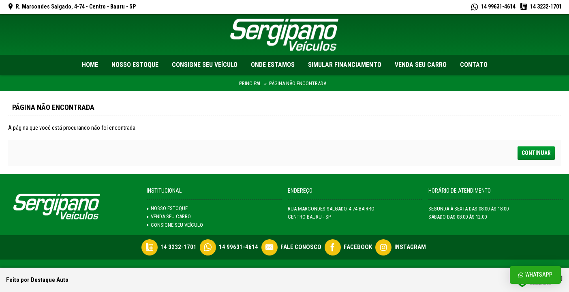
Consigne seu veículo (175, 225)
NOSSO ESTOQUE (167, 208)
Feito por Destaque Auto (37, 279)
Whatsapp (535, 274)
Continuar (536, 153)
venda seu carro (169, 216)
